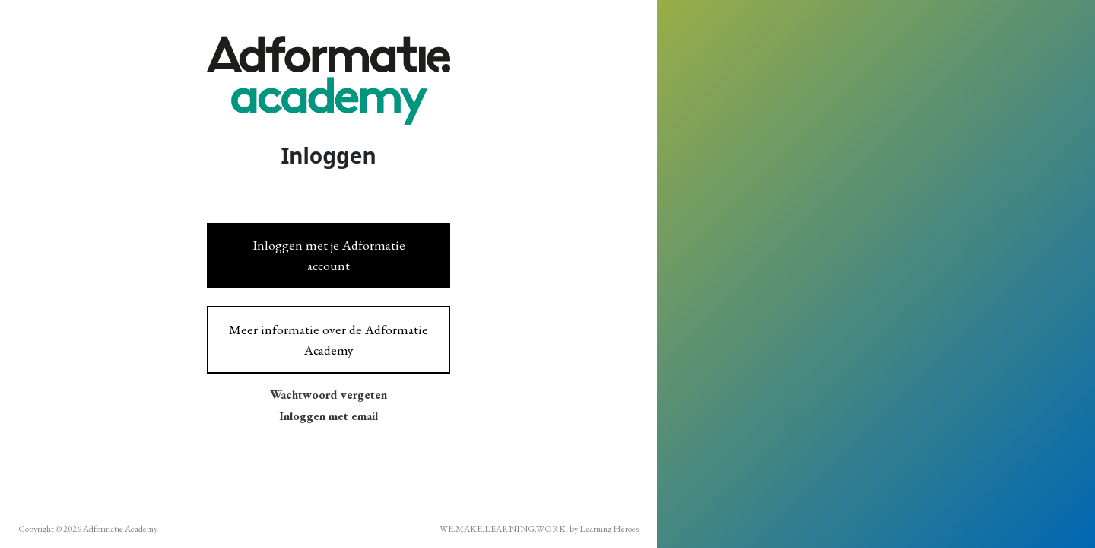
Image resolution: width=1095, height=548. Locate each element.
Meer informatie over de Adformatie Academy (328, 339)
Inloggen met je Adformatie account (328, 254)
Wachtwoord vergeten (328, 395)
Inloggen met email (328, 416)
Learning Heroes (609, 529)
